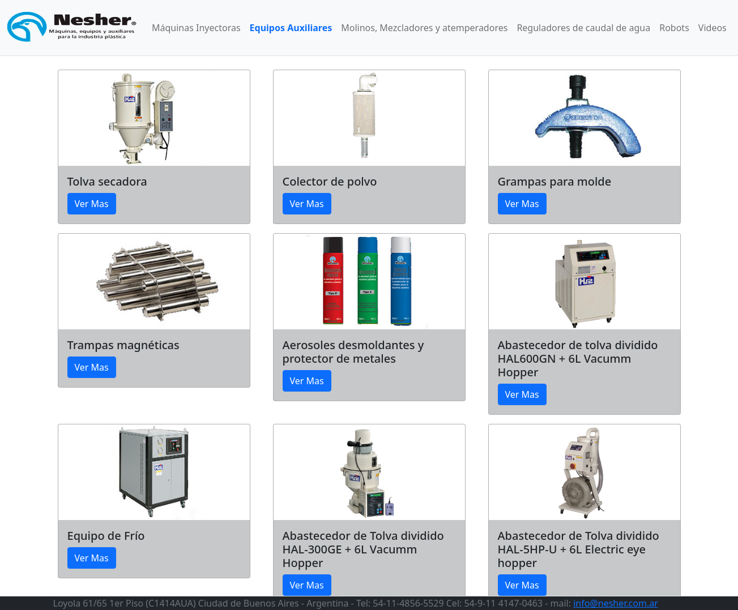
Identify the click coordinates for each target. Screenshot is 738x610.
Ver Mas (92, 203)
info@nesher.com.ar (615, 603)
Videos (712, 28)
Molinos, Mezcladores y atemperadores (424, 28)
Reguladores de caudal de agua (583, 28)
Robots (674, 28)
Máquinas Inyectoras (196, 28)
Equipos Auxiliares (291, 28)
